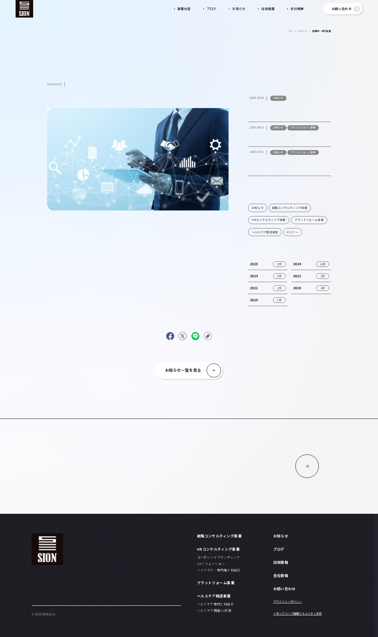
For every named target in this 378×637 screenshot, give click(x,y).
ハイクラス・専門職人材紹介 (219, 570)
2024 (297, 263)
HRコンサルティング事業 (269, 220)
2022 (297, 275)
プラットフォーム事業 (309, 220)
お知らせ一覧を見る (183, 370)
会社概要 (297, 8)
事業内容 (184, 8)
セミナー (292, 232)
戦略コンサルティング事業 (289, 208)
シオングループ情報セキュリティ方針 (297, 613)
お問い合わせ (342, 8)
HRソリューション (211, 563)
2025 (254, 263)
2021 (254, 287)
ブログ (212, 8)
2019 (254, 299)
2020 (297, 287)
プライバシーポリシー (287, 601)
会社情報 (280, 575)
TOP (290, 31)
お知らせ (239, 8)
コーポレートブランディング (218, 557)
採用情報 (268, 8)
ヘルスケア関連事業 (265, 232)
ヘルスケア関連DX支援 (214, 610)
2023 (254, 275)
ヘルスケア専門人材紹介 (215, 604)
